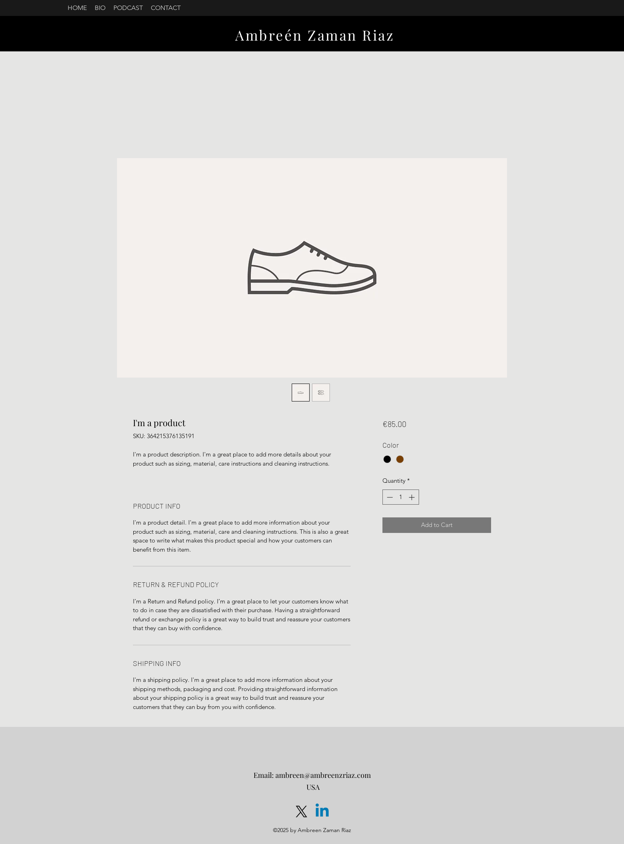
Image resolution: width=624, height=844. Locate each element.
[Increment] (412, 497)
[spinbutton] (400, 497)
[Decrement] (389, 497)
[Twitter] (301, 811)
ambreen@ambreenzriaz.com (323, 775)
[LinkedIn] (322, 811)
